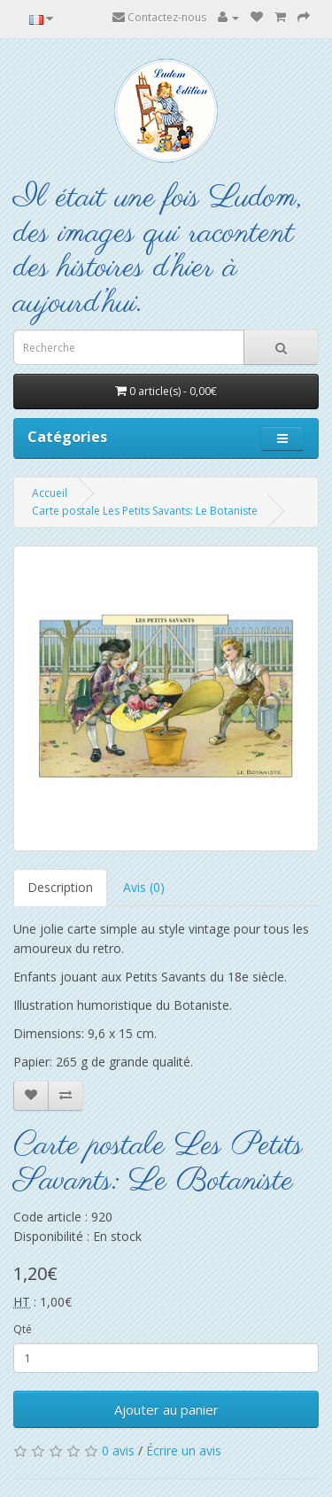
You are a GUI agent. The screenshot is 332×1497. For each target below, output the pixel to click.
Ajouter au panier (166, 1409)
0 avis (118, 1450)
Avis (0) (144, 887)
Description (60, 887)
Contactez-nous (159, 17)
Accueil (49, 492)
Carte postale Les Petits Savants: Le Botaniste (145, 510)
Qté (22, 1329)
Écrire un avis (183, 1450)
